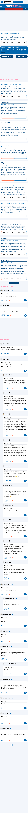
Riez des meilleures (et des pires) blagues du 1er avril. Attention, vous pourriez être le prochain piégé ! (13, 50)
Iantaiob (4, 679)
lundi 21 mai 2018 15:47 (8, 523)
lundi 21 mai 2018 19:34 (8, 565)
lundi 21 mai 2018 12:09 (8, 396)
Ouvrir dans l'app (18, 1)
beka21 (4, 728)
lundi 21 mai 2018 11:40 (8, 378)
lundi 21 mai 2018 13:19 (5, 701)
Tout (2, 9)
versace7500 (5, 698)
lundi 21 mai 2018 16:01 (5, 716)
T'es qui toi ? (5, 102)
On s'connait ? (5, 123)
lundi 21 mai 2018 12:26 (8, 417)
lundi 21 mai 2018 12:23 (8, 601)
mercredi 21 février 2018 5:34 (7, 309)
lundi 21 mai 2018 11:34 (5, 362)
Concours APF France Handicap (13, 9)
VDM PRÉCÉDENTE (7, 56)
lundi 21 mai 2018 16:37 (8, 544)
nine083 (4, 646)
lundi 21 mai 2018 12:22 (5, 649)
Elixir (3, 631)
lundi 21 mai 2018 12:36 (8, 443)
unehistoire (5, 614)
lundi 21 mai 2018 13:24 (8, 489)
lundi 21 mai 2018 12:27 (5, 683)
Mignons (4, 163)
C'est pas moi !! (5, 260)
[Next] (16, 745)
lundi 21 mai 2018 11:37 (5, 293)
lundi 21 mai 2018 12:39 (8, 469)
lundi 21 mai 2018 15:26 (8, 508)
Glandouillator (8, 598)
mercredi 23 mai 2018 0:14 (9, 667)
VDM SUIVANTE (22, 56)
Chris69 (4, 713)
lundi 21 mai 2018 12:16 (5, 634)
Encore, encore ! (14, 283)
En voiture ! (4, 238)
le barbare (5, 290)
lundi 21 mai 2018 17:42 (5, 732)
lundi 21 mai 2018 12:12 (5, 617)
